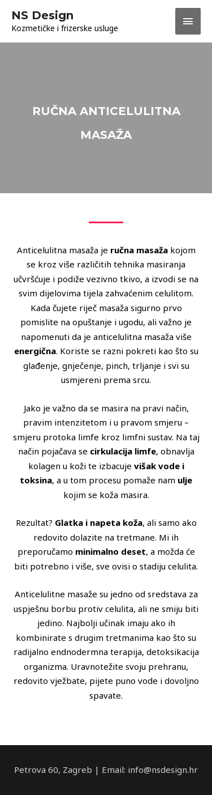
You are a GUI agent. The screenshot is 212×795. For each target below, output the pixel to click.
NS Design (42, 15)
